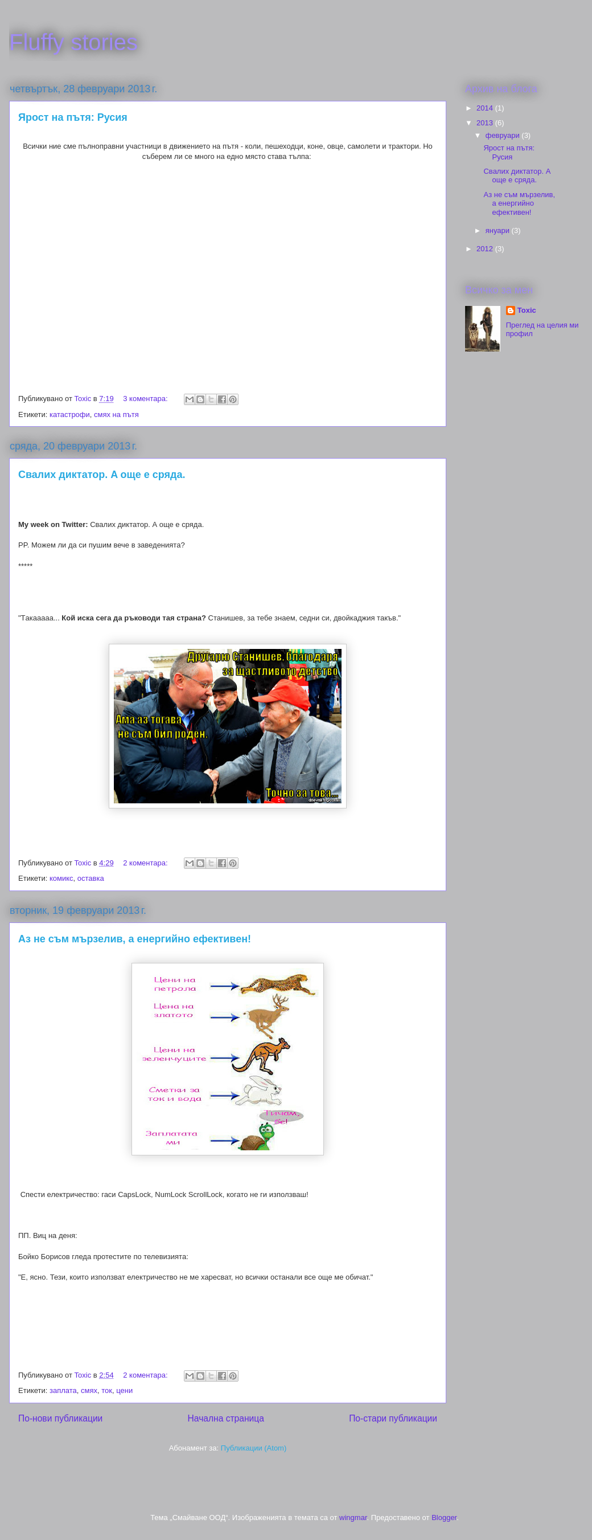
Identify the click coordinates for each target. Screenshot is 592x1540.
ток (106, 1390)
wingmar (353, 1517)
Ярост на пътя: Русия (73, 117)
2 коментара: (146, 863)
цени (124, 1390)
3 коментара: (146, 398)
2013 (485, 123)
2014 (485, 108)
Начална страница (226, 1418)
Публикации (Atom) (253, 1448)
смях (89, 1390)
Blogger (444, 1517)
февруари (504, 135)
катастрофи (70, 414)
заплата (63, 1390)
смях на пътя (116, 414)
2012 (485, 248)
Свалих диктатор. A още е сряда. (102, 474)
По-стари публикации (393, 1418)
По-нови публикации (60, 1418)
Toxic (526, 310)
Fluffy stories (73, 42)
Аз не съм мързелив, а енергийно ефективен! (134, 939)
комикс (61, 878)
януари (499, 230)
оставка (90, 878)
